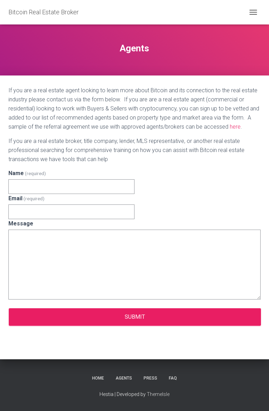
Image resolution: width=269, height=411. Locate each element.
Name (27, 173)
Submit (135, 316)
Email (26, 198)
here (235, 126)
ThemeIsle (158, 394)
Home (98, 378)
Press (150, 378)
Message (20, 223)
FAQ (173, 378)
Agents (124, 378)
